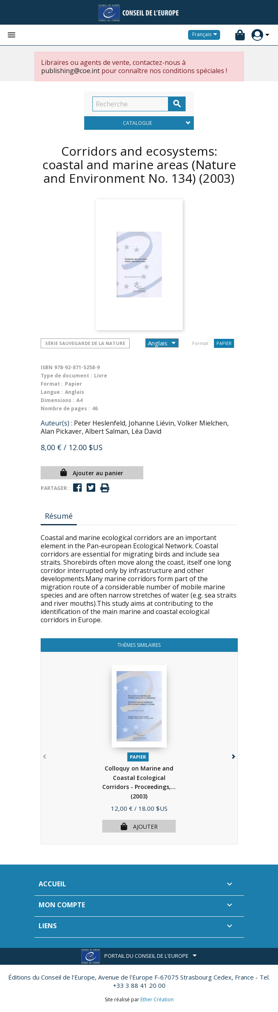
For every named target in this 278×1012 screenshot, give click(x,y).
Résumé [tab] (59, 516)
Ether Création (157, 999)
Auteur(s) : (56, 423)
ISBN (47, 367)
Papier (224, 343)
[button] (233, 754)
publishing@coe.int (70, 70)
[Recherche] (130, 104)
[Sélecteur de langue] (206, 35)
